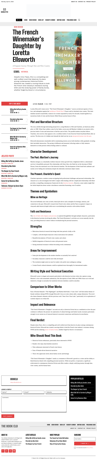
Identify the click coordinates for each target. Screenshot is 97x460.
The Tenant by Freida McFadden (59, 438)
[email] (85, 439)
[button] (79, 20)
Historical (24, 72)
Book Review (18, 27)
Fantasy (3, 168)
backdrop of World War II (56, 111)
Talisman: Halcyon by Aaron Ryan (11, 185)
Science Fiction (6, 187)
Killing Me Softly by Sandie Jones (17, 110)
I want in (85, 443)
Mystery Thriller (7, 163)
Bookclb (40, 104)
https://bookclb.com (15, 382)
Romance (4, 182)
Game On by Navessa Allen (17, 147)
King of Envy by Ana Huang (57, 443)
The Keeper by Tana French (17, 128)
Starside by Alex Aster (16, 119)
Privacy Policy (90, 447)
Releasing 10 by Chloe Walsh (58, 441)
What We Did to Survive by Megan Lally (17, 137)
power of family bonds (51, 329)
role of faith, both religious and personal (44, 216)
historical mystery (68, 183)
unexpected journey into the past (81, 136)
